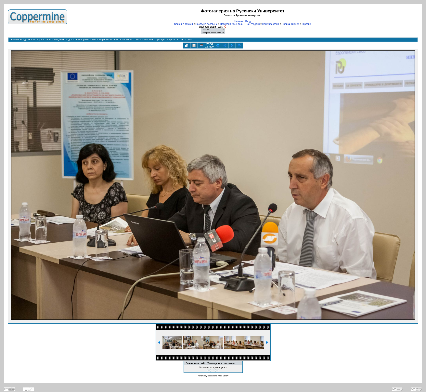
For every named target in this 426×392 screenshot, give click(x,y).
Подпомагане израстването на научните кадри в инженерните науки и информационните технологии (76, 39)
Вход (248, 21)
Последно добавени (206, 24)
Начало (238, 21)
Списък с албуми (183, 24)
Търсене (306, 24)
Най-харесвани (270, 24)
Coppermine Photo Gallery (217, 376)
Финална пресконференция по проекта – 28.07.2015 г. (164, 39)
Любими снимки (290, 24)
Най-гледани (253, 24)
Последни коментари (231, 24)
